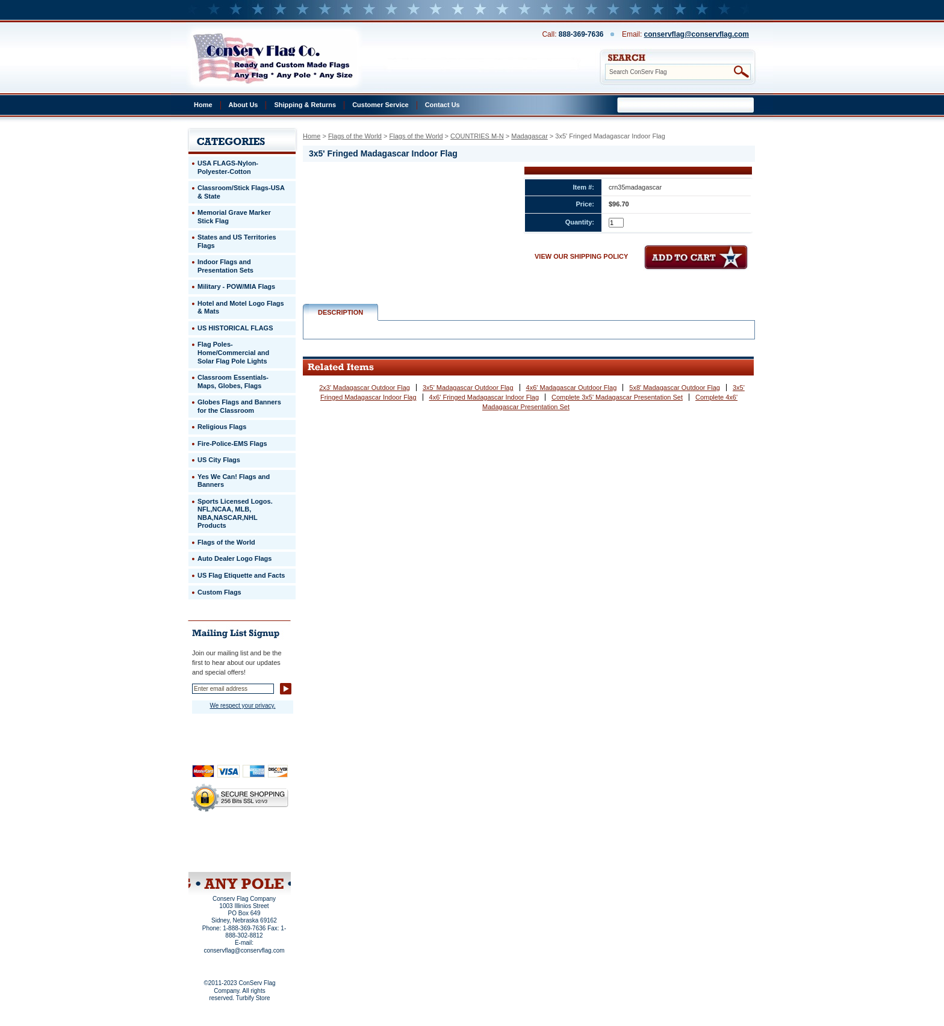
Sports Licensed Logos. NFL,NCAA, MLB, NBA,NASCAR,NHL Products (235, 514)
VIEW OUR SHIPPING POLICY (581, 256)
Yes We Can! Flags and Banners (233, 481)
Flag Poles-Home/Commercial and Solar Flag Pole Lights (233, 352)
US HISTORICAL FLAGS (235, 328)
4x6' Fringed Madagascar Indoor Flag (484, 397)
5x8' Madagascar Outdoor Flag (674, 387)
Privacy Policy (219, 840)
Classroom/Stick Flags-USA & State (241, 192)
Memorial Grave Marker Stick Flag (234, 216)
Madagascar (529, 136)
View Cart (262, 856)
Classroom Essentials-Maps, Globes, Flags (233, 381)
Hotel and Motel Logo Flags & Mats (240, 307)
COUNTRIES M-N (477, 136)
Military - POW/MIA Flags (236, 286)
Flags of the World (355, 136)
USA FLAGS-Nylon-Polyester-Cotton (227, 167)
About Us (243, 104)
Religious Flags (221, 426)
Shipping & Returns (305, 104)
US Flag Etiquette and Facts (241, 575)
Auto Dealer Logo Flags (234, 558)
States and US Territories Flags (236, 241)
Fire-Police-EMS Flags (232, 443)
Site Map (216, 856)
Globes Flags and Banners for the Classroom (239, 406)
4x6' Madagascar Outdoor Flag (571, 387)
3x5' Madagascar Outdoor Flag (468, 387)
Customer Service (380, 104)
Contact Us (442, 104)
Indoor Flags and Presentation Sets (225, 266)
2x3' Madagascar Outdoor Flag (364, 387)
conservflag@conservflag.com (696, 34)
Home (203, 104)
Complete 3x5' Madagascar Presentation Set (617, 397)
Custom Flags (219, 592)
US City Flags (218, 459)
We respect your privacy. (242, 705)
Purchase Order (263, 847)
